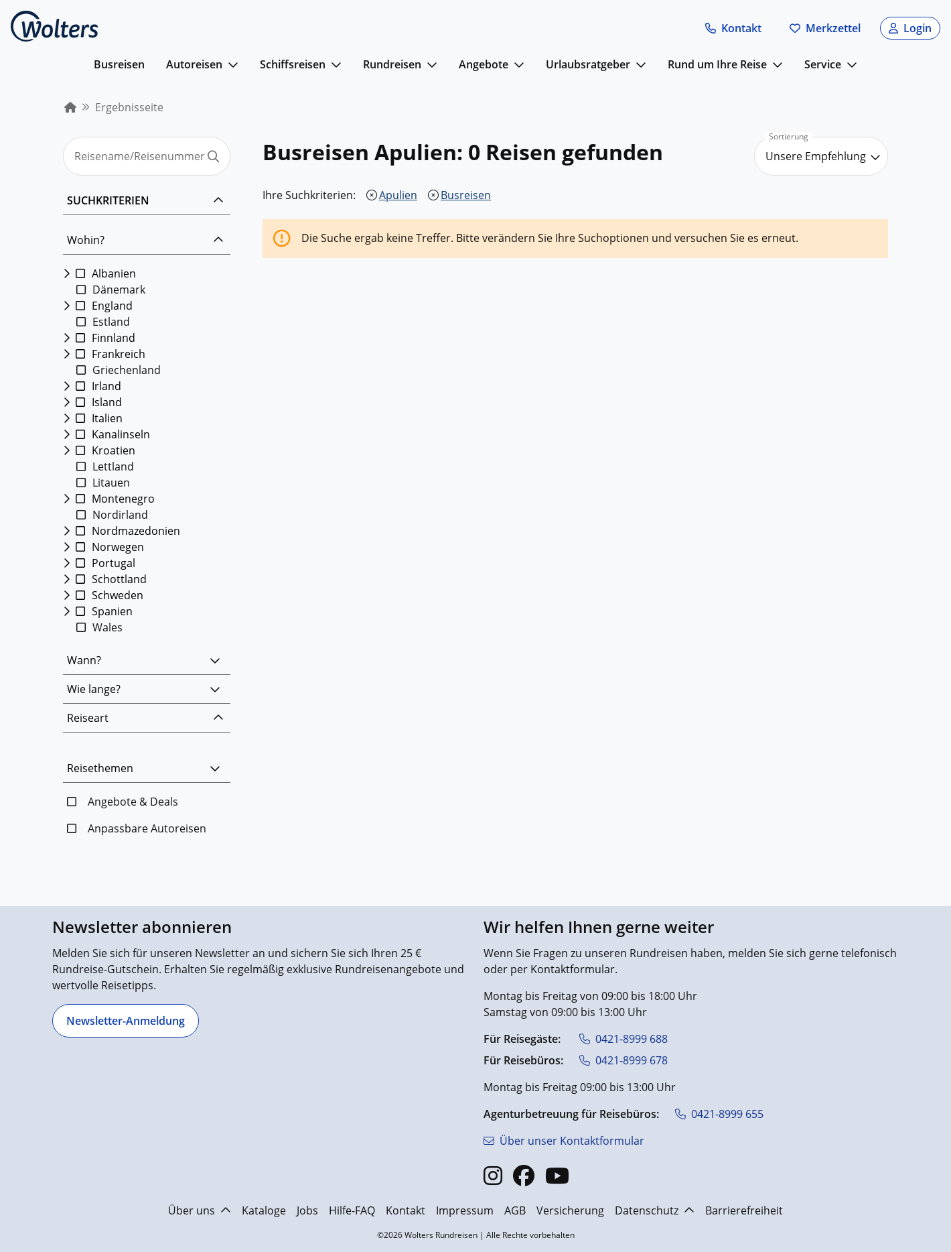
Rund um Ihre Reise (717, 64)
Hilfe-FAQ (352, 1210)
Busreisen (119, 64)
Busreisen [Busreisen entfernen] (466, 195)
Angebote (483, 64)
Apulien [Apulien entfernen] (398, 195)
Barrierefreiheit (744, 1210)
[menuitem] (70, 107)
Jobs (307, 1210)
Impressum (465, 1210)
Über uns (199, 1210)
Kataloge (264, 1210)
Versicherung (570, 1210)
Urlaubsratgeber (588, 64)
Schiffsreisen (292, 64)
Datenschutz (654, 1210)
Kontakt (405, 1210)
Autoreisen (194, 64)
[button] (733, 28)
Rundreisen (392, 64)
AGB (515, 1210)
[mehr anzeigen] (233, 64)
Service (822, 64)
